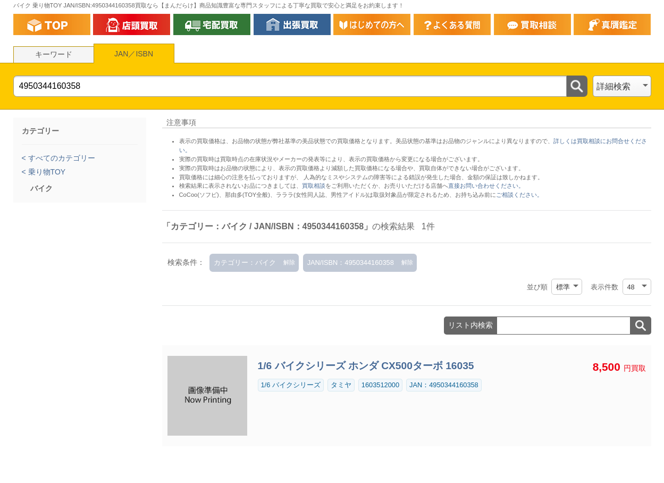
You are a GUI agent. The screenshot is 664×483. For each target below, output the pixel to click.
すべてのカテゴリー (60, 158)
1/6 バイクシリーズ (291, 385)
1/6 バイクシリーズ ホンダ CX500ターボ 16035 (366, 365)
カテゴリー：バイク (245, 263)
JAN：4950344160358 (443, 385)
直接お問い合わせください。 (486, 185)
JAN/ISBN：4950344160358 (350, 263)
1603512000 (380, 385)
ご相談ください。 (519, 194)
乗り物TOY (45, 172)
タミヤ (341, 385)
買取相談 (313, 185)
